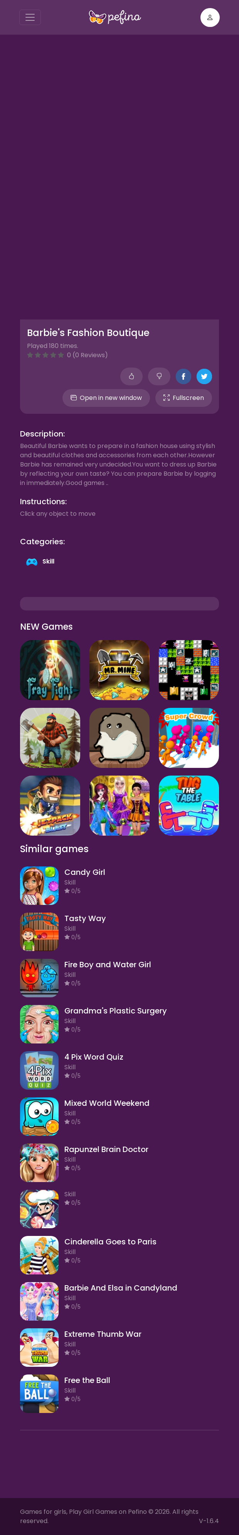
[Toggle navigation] (30, 17)
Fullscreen (183, 397)
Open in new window (106, 397)
